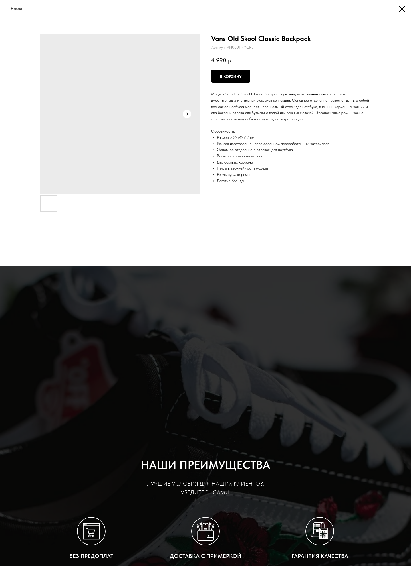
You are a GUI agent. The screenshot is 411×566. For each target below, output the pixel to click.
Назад (16, 8)
